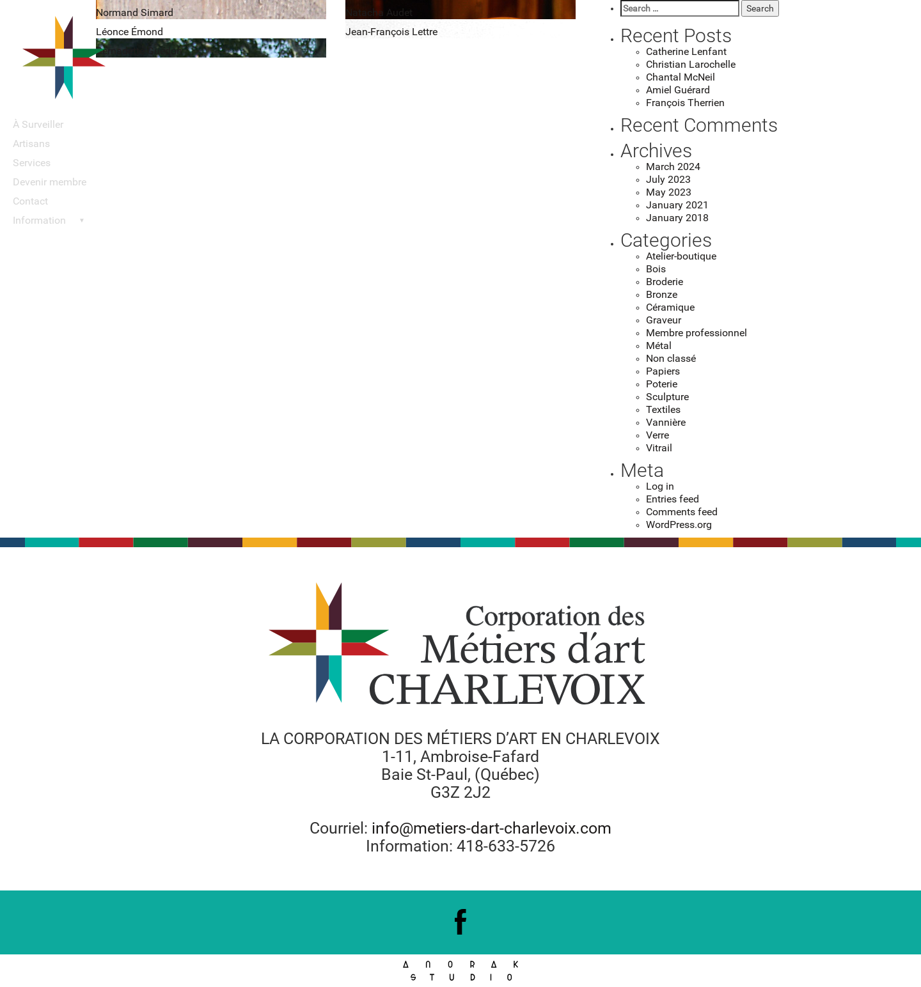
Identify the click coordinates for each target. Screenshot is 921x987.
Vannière (666, 422)
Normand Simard (134, 12)
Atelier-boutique (681, 256)
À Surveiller (38, 124)
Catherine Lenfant (686, 51)
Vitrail (659, 448)
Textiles (663, 409)
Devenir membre (49, 182)
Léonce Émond (129, 32)
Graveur (663, 320)
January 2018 (677, 218)
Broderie (664, 282)
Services (32, 163)
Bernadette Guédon (139, 51)
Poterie (661, 384)
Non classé (671, 358)
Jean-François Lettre (391, 32)
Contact (30, 201)
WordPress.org (679, 524)
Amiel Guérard (678, 90)
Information (39, 220)
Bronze (661, 294)
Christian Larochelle (691, 64)
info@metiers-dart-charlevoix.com (491, 828)
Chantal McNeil (680, 77)
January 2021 (677, 205)
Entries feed (672, 499)
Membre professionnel (696, 333)
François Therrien (685, 103)
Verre (657, 435)
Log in (660, 486)
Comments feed (682, 512)
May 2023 (668, 192)
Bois (656, 269)
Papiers (663, 371)
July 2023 (668, 179)
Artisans (31, 143)
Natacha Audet (379, 12)
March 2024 (673, 166)
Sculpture (667, 397)
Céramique (670, 307)
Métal (659, 345)
